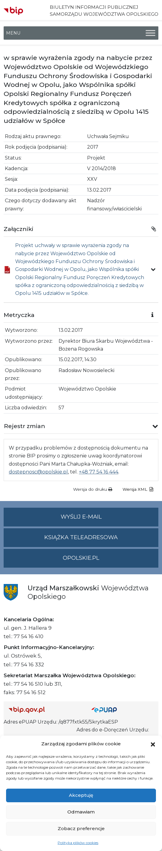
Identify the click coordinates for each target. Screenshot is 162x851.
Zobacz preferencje (81, 828)
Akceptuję (81, 795)
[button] (153, 744)
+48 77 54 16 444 (98, 472)
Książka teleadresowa (81, 537)
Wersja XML (138, 489)
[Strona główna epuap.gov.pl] (122, 709)
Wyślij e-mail (110, 519)
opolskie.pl (81, 558)
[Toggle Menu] (150, 33)
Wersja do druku (92, 489)
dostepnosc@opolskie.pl (38, 472)
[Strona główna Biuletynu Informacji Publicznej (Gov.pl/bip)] (45, 709)
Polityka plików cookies (78, 842)
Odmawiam (81, 812)
